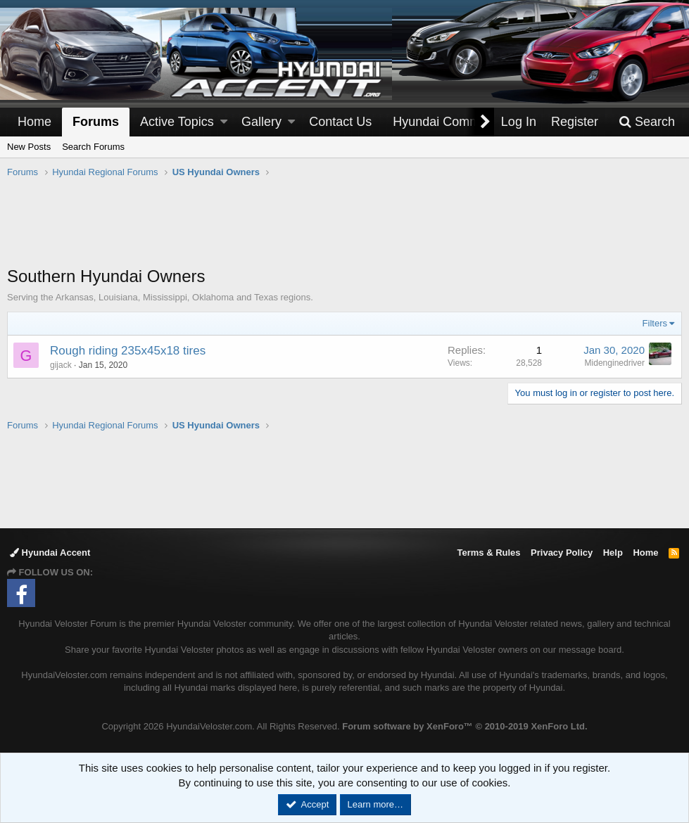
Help (613, 552)
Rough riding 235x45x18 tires (128, 350)
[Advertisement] (345, 229)
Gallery (261, 122)
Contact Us (340, 122)
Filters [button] (655, 323)
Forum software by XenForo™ (464, 726)
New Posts (29, 146)
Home (34, 122)
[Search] (647, 122)
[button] (224, 122)
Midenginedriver (615, 363)
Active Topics (177, 122)
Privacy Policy (562, 552)
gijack (61, 365)
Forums (95, 122)
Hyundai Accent (50, 552)
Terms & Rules (488, 552)
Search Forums (93, 146)
